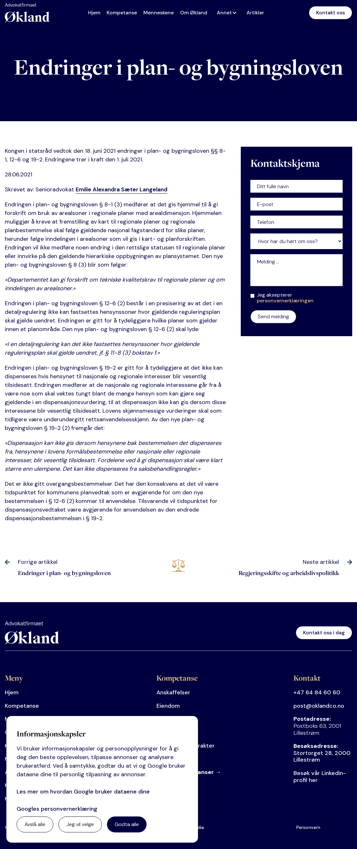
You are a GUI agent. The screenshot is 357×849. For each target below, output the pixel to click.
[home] (27, 12)
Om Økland (193, 12)
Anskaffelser (173, 692)
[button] (228, 13)
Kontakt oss (330, 12)
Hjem (94, 12)
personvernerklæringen (285, 300)
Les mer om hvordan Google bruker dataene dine (83, 791)
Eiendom (168, 706)
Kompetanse (122, 12)
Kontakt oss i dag (324, 632)
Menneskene (158, 12)
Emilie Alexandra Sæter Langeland (121, 189)
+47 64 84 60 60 (316, 692)
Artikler (255, 12)
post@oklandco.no (318, 706)
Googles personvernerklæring (57, 809)
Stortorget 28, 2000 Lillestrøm (322, 753)
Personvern (308, 827)
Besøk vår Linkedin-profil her (319, 776)
